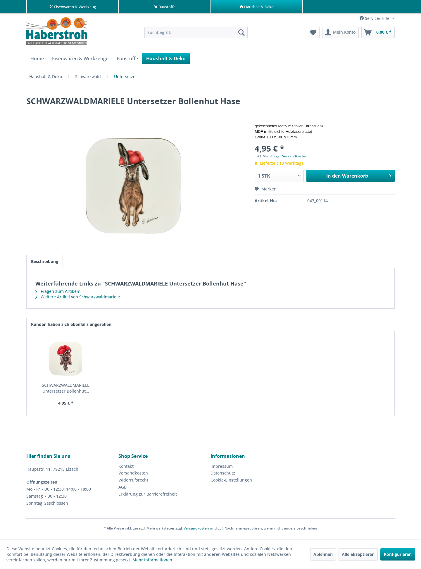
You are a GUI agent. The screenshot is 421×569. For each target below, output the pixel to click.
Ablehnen (323, 554)
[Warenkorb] (378, 34)
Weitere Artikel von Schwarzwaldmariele (77, 298)
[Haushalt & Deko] (166, 60)
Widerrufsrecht (133, 481)
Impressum (221, 467)
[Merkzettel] (313, 34)
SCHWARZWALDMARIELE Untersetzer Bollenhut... (65, 389)
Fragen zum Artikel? (57, 292)
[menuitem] (196, 34)
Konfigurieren (398, 554)
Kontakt (126, 467)
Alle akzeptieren (358, 554)
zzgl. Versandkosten (291, 157)
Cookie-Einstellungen (231, 481)
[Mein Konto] (340, 34)
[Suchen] (241, 34)
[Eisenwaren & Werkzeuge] (80, 60)
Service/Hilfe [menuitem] (375, 20)
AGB (122, 488)
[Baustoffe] (127, 60)
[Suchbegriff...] (196, 34)
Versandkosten (133, 474)
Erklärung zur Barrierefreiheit (147, 495)
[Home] (37, 60)
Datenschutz (222, 474)
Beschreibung (44, 263)
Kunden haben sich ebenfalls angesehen (71, 326)
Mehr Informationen (152, 560)
